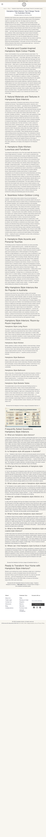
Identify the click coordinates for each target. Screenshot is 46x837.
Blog (6, 606)
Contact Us (8, 602)
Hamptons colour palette (10, 55)
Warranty (21, 606)
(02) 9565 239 (21, 578)
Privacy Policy (41, 623)
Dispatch (21, 602)
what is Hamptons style (14, 39)
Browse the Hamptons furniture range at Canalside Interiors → (23, 562)
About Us (7, 598)
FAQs (20, 598)
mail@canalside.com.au (32, 623)
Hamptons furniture (9, 139)
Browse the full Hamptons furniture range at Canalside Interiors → (23, 405)
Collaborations (9, 608)
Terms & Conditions (22, 610)
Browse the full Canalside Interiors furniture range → (21, 583)
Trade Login (8, 600)
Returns (21, 604)
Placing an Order (23, 600)
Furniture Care (23, 608)
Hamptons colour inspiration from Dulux (30, 84)
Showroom (8, 604)
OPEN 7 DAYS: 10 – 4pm (23, 1)
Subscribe (38, 604)
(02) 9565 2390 (35, 555)
